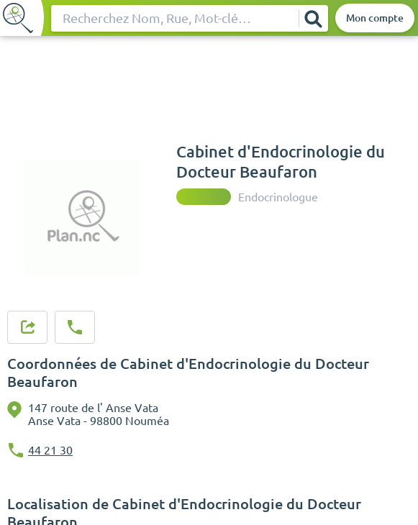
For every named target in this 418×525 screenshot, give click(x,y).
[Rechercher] (313, 18)
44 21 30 (50, 450)
